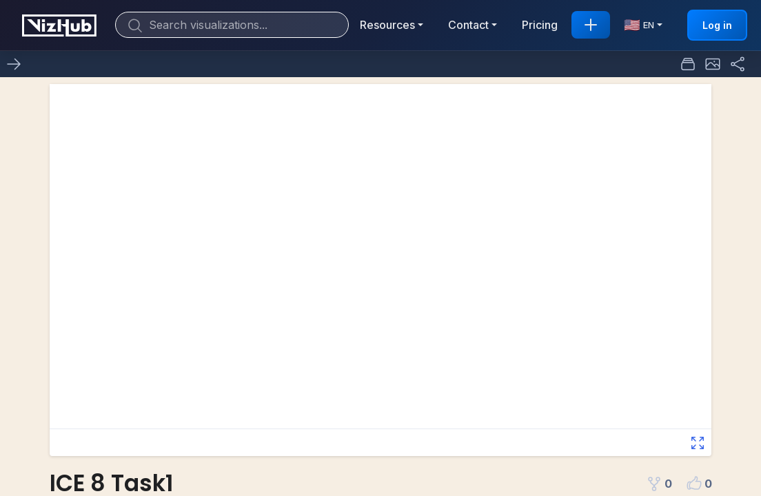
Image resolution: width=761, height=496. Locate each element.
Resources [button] (387, 25)
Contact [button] (468, 25)
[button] (712, 64)
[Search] (232, 25)
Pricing (540, 25)
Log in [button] (717, 25)
